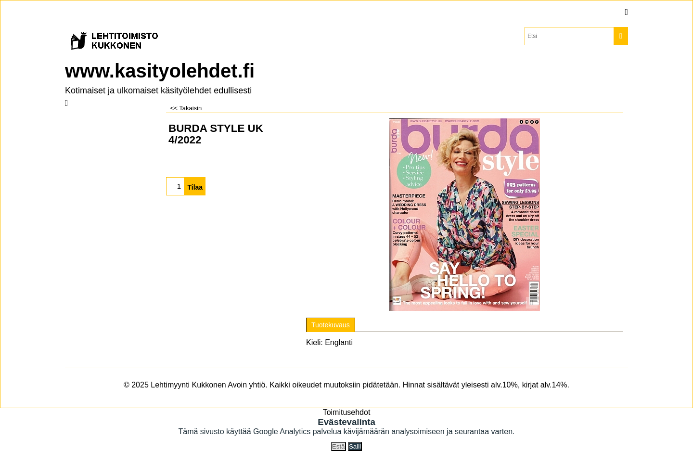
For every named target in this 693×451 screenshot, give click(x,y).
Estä (338, 446)
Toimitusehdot (347, 412)
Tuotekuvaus (330, 325)
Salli (355, 446)
